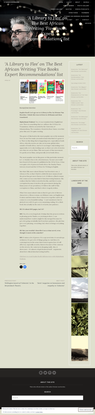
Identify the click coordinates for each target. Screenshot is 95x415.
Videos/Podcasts (71, 9)
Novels (88, 2)
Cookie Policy (39, 412)
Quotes (58, 9)
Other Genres (55, 5)
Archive (89, 19)
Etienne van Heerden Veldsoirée (78, 12)
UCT (78, 16)
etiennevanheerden (10, 2)
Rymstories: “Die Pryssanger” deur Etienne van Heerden (78, 110)
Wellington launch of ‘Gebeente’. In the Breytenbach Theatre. (20, 283)
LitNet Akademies (58, 16)
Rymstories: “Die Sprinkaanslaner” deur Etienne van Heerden (77, 77)
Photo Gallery (70, 5)
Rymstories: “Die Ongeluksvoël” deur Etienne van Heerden (79, 130)
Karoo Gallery (85, 5)
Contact (87, 16)
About (79, 2)
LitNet (71, 16)
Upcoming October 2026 (78, 83)
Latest (70, 2)
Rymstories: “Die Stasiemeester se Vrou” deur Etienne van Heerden (79, 95)
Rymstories (86, 9)
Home (62, 2)
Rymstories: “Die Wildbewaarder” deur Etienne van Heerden (77, 103)
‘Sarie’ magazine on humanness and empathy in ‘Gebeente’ (50, 283)
